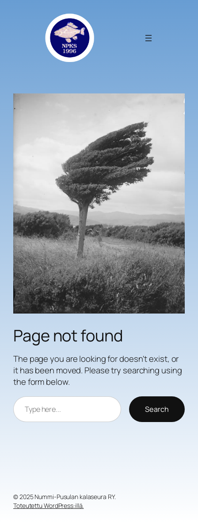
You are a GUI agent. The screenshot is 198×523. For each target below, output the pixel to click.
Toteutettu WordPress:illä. (48, 505)
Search (157, 409)
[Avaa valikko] (148, 38)
